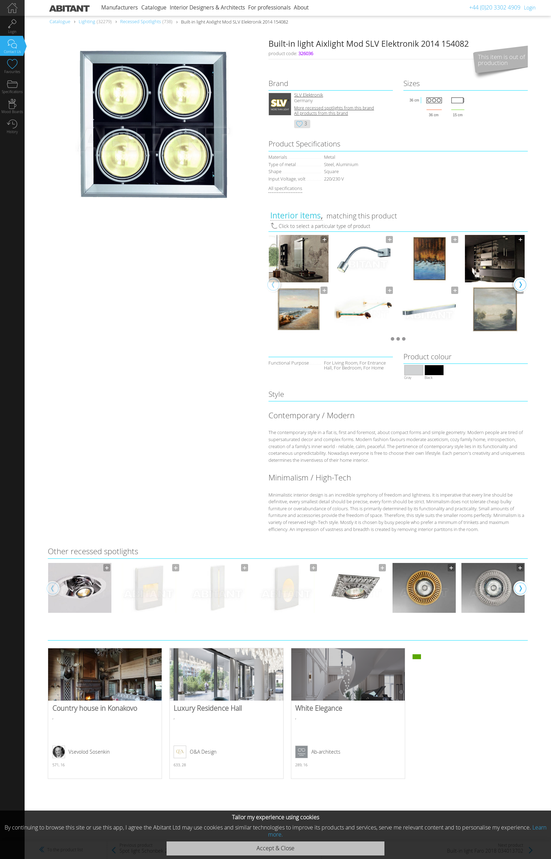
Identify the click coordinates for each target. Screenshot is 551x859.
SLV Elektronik (308, 95)
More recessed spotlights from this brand (334, 108)
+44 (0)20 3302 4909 (494, 7)
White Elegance (348, 713)
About (301, 7)
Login (530, 7)
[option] (298, 284)
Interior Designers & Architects (207, 7)
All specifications (285, 188)
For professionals (269, 7)
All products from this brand (321, 113)
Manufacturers (119, 7)
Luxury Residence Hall (226, 713)
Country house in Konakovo (105, 713)
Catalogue (154, 7)
